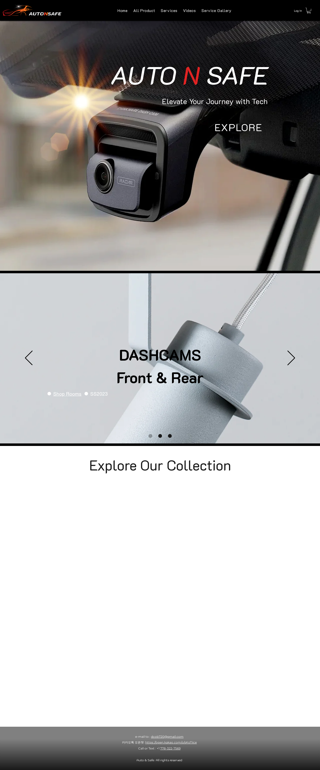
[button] (309, 11)
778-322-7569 (170, 748)
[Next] (291, 358)
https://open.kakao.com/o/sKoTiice (171, 742)
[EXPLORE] (239, 127)
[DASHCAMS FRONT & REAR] (150, 436)
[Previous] (28, 358)
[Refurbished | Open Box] (170, 436)
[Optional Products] (160, 436)
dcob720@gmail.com (167, 736)
